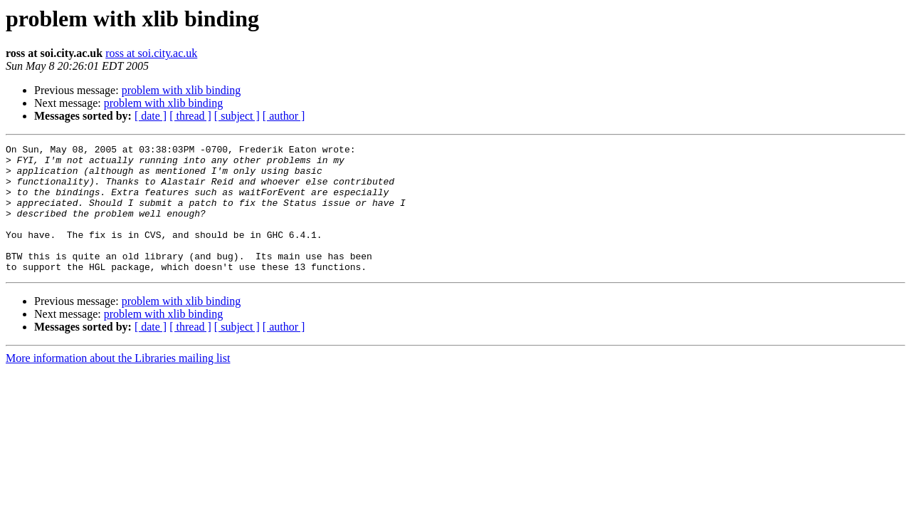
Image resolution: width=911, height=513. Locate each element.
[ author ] (284, 116)
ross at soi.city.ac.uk (151, 53)
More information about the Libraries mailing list (118, 384)
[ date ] (151, 116)
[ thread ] (190, 116)
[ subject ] (237, 116)
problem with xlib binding (181, 90)
